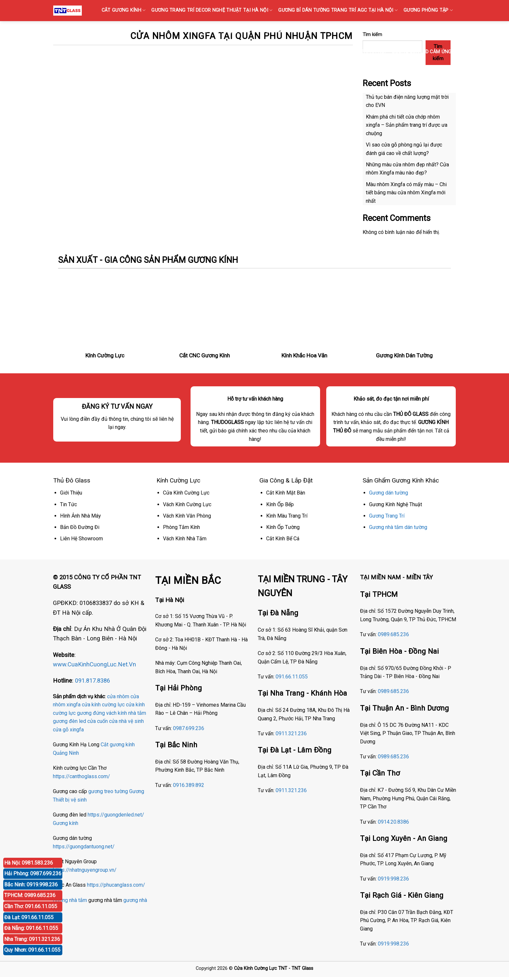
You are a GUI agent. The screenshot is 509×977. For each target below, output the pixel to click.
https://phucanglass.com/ (116, 885)
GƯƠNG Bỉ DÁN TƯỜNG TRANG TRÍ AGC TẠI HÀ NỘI (338, 10)
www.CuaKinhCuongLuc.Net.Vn (94, 664)
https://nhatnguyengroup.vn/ (85, 870)
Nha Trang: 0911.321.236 (32, 939)
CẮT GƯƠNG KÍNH (124, 10)
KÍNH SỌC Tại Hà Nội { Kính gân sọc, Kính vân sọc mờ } (254, 31)
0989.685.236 (393, 634)
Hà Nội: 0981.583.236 (28, 863)
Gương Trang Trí (386, 516)
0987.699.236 (188, 728)
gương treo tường (108, 791)
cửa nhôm (118, 696)
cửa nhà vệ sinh (126, 721)
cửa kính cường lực (103, 704)
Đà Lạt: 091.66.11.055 (29, 917)
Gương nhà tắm (70, 900)
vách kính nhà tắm (126, 713)
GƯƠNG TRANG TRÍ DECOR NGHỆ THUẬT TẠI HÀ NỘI (211, 10)
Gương (136, 791)
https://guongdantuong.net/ (84, 846)
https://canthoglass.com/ (81, 776)
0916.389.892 (188, 785)
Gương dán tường (388, 493)
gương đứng (91, 713)
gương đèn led (69, 721)
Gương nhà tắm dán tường (398, 527)
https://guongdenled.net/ (116, 815)
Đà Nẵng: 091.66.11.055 (31, 928)
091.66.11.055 (292, 677)
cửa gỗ (60, 729)
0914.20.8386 (393, 822)
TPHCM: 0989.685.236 (30, 895)
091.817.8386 (92, 680)
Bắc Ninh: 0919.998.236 (31, 884)
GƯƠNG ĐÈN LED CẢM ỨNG (423, 52)
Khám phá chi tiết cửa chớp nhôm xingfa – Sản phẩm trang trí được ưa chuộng (406, 125)
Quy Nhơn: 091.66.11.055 (32, 950)
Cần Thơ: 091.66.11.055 (30, 906)
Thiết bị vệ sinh (70, 800)
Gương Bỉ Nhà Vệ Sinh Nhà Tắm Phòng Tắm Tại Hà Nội (320, 52)
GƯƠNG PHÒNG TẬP (428, 10)
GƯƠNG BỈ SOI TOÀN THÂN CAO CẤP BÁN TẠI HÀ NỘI (391, 31)
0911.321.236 (291, 733)
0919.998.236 (393, 879)
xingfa (77, 729)
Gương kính (65, 823)
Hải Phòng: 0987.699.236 (32, 873)
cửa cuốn (97, 721)
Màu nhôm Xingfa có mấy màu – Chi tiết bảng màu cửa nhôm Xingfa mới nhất (406, 192)
